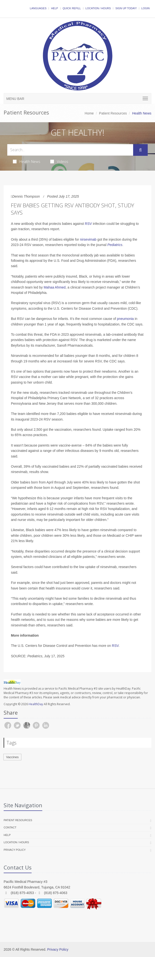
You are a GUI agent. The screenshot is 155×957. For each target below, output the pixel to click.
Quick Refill (72, 8)
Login (145, 8)
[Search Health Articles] (70, 150)
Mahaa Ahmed (55, 287)
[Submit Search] (140, 150)
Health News (26, 161)
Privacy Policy (15, 849)
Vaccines (12, 757)
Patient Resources (113, 113)
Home (89, 113)
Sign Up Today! (126, 8)
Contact (10, 827)
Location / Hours (98, 8)
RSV (88, 224)
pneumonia (125, 319)
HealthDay (36, 704)
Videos (59, 161)
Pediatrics (114, 245)
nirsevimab (88, 239)
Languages (38, 8)
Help (54, 8)
